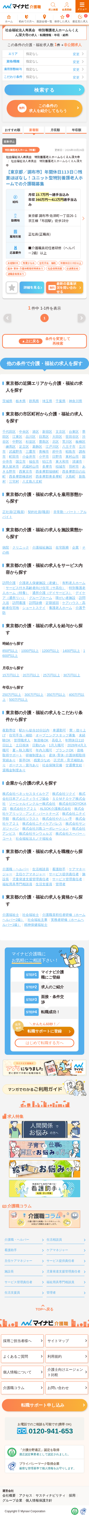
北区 (55, 441)
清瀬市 (77, 461)
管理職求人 (22, 740)
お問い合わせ (58, 1388)
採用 (72, 1495)
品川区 (31, 436)
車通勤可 (59, 730)
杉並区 (31, 441)
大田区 (57, 436)
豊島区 (44, 441)
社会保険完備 (52, 765)
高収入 (57, 740)
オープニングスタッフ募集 (55, 735)
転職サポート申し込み (42, 1405)
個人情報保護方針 (39, 1500)
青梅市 (44, 451)
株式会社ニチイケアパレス (42, 823)
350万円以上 (56, 695)
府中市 (57, 451)
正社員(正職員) (13, 512)
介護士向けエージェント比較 (65, 1372)
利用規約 (54, 1356)
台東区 (74, 431)
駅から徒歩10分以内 (34, 730)
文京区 (61, 431)
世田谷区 (72, 436)
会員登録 (66, 6)
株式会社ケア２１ (23, 808)
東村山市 (72, 456)
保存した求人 (62, 19)
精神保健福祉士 (35, 925)
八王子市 (68, 446)
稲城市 (61, 466)
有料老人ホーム (73, 583)
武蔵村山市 (30, 466)
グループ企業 (12, 1500)
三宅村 (14, 481)
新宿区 (47, 431)
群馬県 (34, 401)
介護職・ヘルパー (15, 869)
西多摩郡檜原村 (20, 476)
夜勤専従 (9, 730)
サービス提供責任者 (64, 874)
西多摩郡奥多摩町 (49, 476)
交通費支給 (74, 765)
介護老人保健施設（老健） (39, 583)
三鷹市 (31, 451)
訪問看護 (19, 603)
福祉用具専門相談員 (17, 884)
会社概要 (9, 1495)
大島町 (70, 476)
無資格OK (41, 740)
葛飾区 (37, 446)
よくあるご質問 (15, 1356)
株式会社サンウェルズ (35, 833)
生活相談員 (40, 869)
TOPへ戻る (45, 1309)
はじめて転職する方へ (45, 1043)
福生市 (34, 461)
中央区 (24, 431)
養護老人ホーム (60, 608)
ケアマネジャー (57, 1250)
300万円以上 (33, 695)
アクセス (25, 1495)
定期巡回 (52, 603)
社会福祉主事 (37, 920)
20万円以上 (31, 675)
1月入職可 (56, 745)
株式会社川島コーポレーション (45, 828)
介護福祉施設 (42, 547)
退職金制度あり (14, 770)
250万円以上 (11, 695)
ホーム (9, 19)
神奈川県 (75, 401)
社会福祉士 (30, 915)
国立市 (21, 461)
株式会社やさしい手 (57, 818)
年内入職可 (44, 750)
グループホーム (40, 598)
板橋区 (80, 441)
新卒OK (24, 760)
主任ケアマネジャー (31, 874)
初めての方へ (26, 19)
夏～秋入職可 (22, 750)
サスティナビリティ (51, 1495)
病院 (5, 547)
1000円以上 (29, 651)
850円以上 (10, 651)
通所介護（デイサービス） (52, 593)
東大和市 (62, 461)
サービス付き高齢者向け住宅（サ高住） (36, 588)
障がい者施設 (65, 598)
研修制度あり (36, 755)
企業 (75, 547)
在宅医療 (62, 547)
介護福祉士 (10, 915)
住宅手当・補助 (20, 735)
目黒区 (44, 436)
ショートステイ (34, 608)
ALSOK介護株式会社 (55, 808)
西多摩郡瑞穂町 (47, 471)
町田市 (14, 456)
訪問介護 (9, 583)
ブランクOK (65, 750)
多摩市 (47, 466)
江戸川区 (52, 446)
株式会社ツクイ (63, 794)
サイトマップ (58, 1341)
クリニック (20, 547)
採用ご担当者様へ (17, 1341)
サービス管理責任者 (67, 879)
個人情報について (17, 1372)
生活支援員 (44, 884)
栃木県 (21, 401)
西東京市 (25, 471)
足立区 (24, 446)
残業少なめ (42, 760)
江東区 (17, 436)
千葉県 (61, 401)
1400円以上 (71, 651)
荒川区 (67, 441)
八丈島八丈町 (32, 481)
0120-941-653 (44, 1431)
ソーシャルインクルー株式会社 (32, 804)
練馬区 (11, 446)
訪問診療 (35, 603)
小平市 (44, 456)
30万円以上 (71, 675)
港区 (35, 431)
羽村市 (74, 466)
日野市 (57, 456)
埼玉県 (47, 401)
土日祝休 (22, 745)
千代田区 (9, 431)
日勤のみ (39, 745)
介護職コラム (13, 1388)
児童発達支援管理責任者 (30, 879)
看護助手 (59, 869)
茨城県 (7, 401)
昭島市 (70, 451)
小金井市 (29, 456)
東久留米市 (10, 466)
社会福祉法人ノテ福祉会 (34, 838)
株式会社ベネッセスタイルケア (25, 794)
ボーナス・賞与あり (24, 765)
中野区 (17, 441)
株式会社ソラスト (25, 818)
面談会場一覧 (44, 19)
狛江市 (47, 461)
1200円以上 (50, 651)
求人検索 (53, 6)
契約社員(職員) (39, 512)
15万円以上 (10, 675)
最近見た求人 (80, 19)
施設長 (9, 1271)
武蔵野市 (15, 451)
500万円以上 (18, 700)
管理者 (61, 884)
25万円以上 (51, 675)
